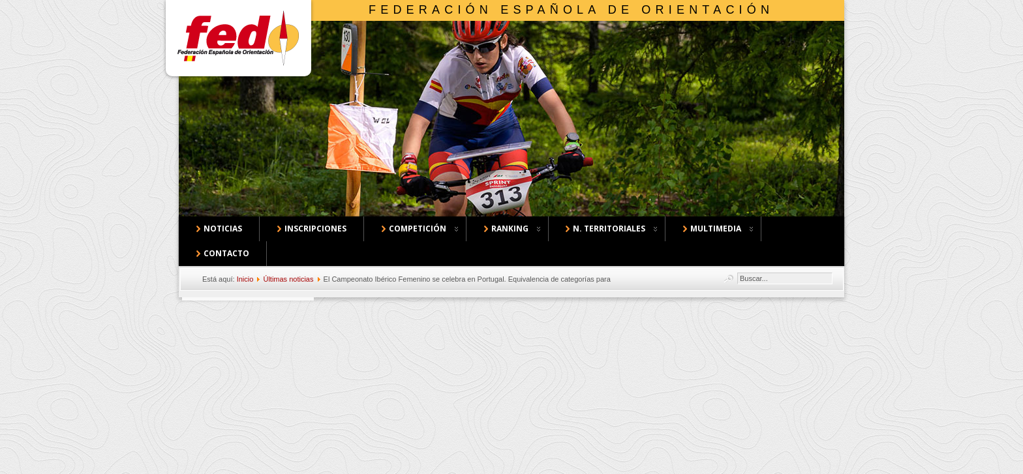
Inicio (245, 279)
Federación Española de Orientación (571, 9)
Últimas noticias (288, 279)
